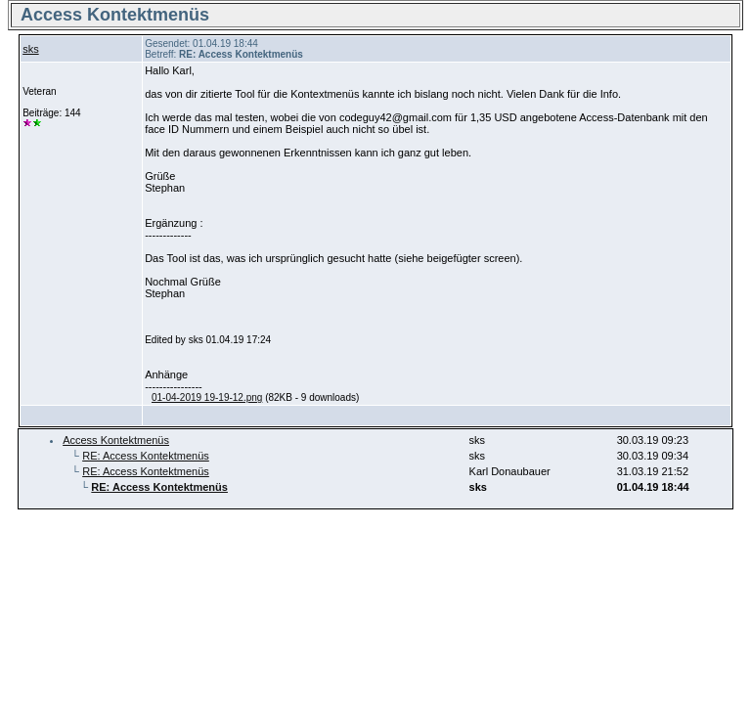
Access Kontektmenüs (116, 440)
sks (30, 49)
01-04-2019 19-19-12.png (207, 397)
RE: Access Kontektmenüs (145, 456)
